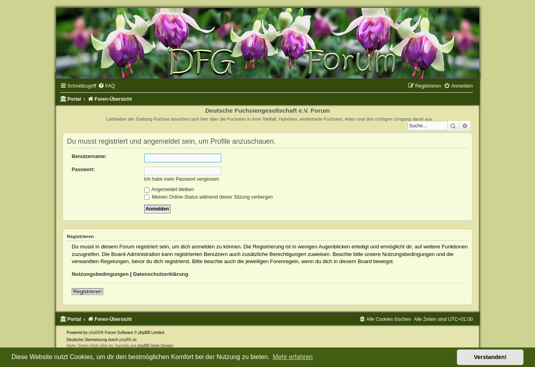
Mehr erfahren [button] (292, 356)
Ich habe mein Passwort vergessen (181, 179)
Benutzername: (89, 156)
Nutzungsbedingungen (100, 274)
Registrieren (87, 292)
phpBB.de (128, 340)
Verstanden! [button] (490, 357)
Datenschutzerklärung (160, 274)
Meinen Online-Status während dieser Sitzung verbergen (208, 197)
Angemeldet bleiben (169, 189)
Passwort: (83, 169)
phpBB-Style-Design (155, 346)
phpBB (95, 332)
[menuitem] (106, 86)
